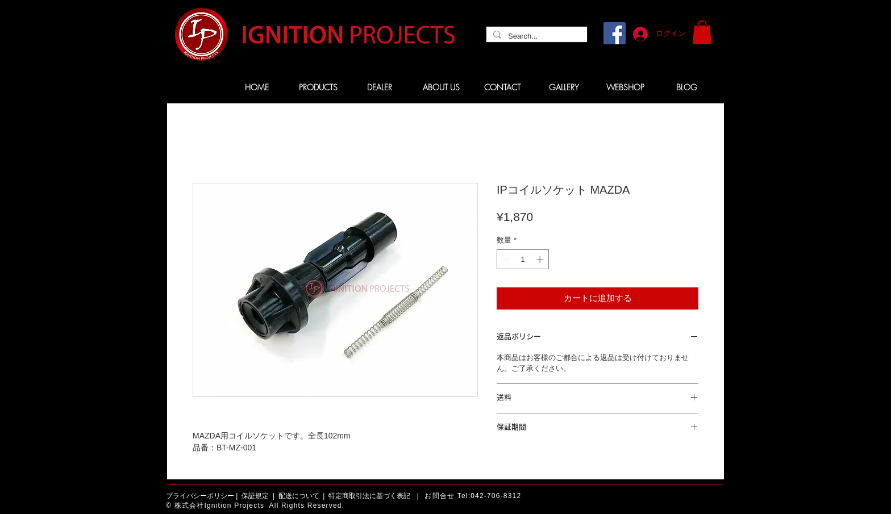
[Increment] (541, 259)
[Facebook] (614, 33)
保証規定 (255, 496)
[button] (702, 32)
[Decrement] (505, 259)
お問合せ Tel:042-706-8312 (472, 496)
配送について (298, 496)
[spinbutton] (523, 259)
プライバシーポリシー (200, 496)
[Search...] (535, 36)
